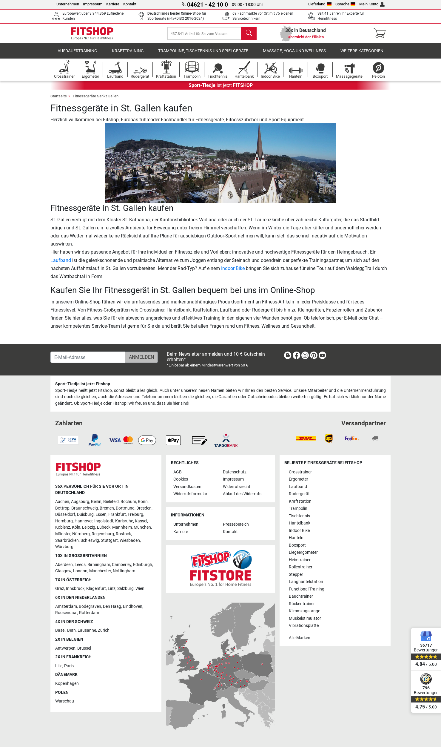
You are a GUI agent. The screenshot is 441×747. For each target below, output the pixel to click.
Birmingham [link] (98, 564)
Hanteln (296, 537)
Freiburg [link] (135, 514)
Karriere (112, 4)
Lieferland (319, 4)
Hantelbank (299, 523)
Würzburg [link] (64, 547)
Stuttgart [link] (109, 540)
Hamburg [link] (64, 521)
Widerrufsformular (190, 494)
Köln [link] (76, 527)
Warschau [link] (64, 701)
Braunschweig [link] (84, 508)
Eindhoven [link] (132, 606)
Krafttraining (128, 55)
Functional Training (306, 589)
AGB (177, 472)
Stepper (296, 574)
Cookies (180, 479)
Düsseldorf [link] (65, 514)
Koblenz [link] (62, 527)
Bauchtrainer (301, 596)
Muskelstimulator (305, 618)
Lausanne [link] (87, 630)
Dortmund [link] (125, 508)
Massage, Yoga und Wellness (294, 55)
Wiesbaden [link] (130, 540)
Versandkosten (187, 486)
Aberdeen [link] (64, 564)
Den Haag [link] (112, 606)
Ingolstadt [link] (103, 521)
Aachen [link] (62, 501)
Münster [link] (62, 533)
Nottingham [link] (124, 570)
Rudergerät (299, 494)
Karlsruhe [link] (124, 521)
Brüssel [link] (84, 648)
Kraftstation (300, 501)
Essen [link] (101, 514)
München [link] (142, 527)
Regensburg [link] (103, 533)
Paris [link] (69, 665)
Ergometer (298, 479)
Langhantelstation (306, 581)
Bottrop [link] (62, 508)
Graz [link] (59, 588)
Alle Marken (299, 637)
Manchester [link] (100, 570)
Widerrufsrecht (236, 486)
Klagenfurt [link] (96, 588)
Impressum (92, 4)
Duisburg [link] (85, 514)
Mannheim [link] (122, 527)
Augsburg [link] (80, 501)
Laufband (60, 264)
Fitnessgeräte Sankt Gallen (95, 100)
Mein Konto (372, 4)
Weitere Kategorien (361, 55)
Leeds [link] (80, 564)
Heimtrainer (300, 559)
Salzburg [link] (125, 588)
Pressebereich (236, 524)
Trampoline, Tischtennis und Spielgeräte (203, 55)
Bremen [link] (107, 508)
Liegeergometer (303, 552)
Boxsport (297, 545)
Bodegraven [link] (90, 606)
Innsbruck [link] (75, 588)
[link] (288, 356)
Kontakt (129, 4)
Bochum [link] (128, 501)
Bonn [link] (143, 501)
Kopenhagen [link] (67, 683)
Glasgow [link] (63, 570)
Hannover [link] (83, 521)
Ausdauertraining (77, 55)
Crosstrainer (300, 472)
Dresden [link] (144, 508)
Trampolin (298, 508)
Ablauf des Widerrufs (242, 494)
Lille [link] (58, 665)
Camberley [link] (121, 564)
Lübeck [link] (103, 527)
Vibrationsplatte (304, 625)
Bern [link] (71, 630)
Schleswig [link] (90, 540)
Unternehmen (67, 4)
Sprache (345, 4)
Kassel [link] (141, 521)
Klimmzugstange (304, 610)
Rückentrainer (302, 603)
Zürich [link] (104, 630)
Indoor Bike (233, 272)
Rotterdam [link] (89, 612)
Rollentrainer (300, 567)
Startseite (58, 100)
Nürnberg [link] (81, 533)
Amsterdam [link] (66, 606)
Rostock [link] (123, 533)
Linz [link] (111, 588)
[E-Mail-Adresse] (87, 357)
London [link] (80, 570)
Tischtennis (299, 516)
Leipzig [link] (88, 527)
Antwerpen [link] (65, 648)
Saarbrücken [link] (67, 540)
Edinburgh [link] (142, 564)
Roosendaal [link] (66, 612)
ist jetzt (221, 89)
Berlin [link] (96, 501)
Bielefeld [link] (111, 501)
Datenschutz (234, 472)
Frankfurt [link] (117, 514)
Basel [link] (60, 630)
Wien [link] (139, 588)
